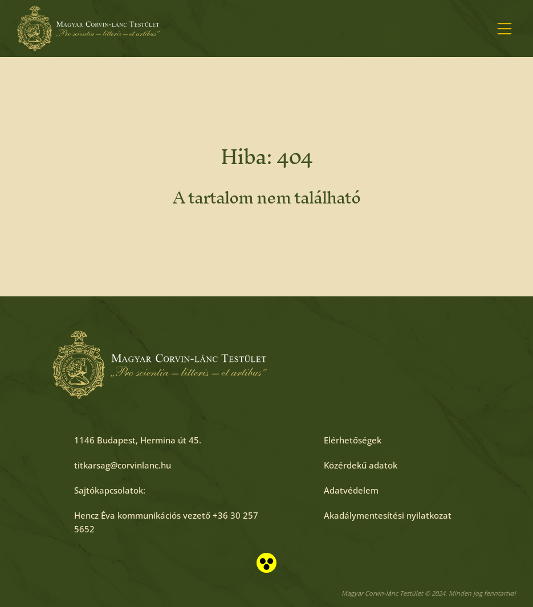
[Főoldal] (88, 28)
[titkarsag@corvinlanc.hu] (122, 465)
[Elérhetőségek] (352, 440)
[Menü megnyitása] (504, 28)
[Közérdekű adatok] (360, 465)
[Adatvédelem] (351, 490)
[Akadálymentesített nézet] (266, 563)
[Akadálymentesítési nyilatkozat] (387, 515)
